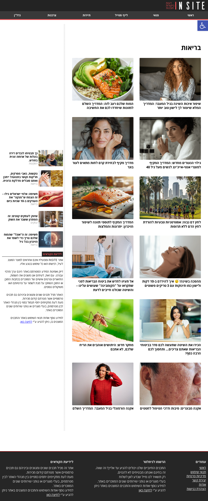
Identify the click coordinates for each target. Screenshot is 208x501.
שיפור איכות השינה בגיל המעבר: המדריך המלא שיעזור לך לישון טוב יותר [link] (172, 105)
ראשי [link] (190, 15)
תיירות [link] (87, 15)
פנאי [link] (156, 15)
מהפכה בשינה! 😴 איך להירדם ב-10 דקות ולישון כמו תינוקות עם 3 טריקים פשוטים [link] (171, 283)
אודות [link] (202, 484)
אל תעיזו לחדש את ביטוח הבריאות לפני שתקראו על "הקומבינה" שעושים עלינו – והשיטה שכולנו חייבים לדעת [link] (104, 285)
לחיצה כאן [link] (26, 322)
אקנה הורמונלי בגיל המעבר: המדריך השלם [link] (103, 408)
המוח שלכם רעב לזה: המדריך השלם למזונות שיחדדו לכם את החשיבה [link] (107, 105)
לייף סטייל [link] (121, 15)
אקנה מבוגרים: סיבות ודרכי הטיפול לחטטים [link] (170, 408)
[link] (202, 25)
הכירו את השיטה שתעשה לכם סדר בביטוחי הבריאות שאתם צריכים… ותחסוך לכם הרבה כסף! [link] (170, 349)
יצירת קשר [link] (199, 480)
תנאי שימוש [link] (198, 472)
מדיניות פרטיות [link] (196, 476)
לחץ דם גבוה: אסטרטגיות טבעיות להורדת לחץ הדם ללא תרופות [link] (172, 224)
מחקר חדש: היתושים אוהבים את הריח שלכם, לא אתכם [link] (106, 347)
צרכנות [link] (52, 15)
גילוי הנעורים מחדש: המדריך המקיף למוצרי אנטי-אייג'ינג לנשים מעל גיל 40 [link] (173, 165)
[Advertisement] (32, 85)
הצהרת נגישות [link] (196, 489)
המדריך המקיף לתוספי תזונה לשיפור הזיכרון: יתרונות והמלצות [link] (107, 224)
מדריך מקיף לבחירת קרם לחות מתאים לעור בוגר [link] (103, 165)
